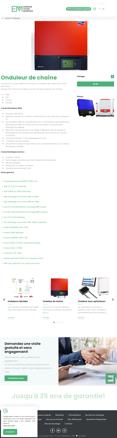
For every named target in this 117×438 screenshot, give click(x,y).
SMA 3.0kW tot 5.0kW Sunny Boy (16, 191)
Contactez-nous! (16, 378)
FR (103, 9)
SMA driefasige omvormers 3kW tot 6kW (20, 196)
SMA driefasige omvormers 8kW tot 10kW (20, 202)
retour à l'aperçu (11, 18)
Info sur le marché (54, 419)
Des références (74, 419)
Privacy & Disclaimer (62, 436)
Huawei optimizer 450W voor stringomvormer (22, 258)
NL (100, 9)
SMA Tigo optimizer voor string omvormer (21, 263)
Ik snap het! (10, 432)
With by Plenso (79, 436)
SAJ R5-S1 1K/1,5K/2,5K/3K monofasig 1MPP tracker (24, 207)
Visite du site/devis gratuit (78, 9)
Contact (68, 423)
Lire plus (11, 317)
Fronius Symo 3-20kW (12, 248)
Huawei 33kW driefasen (13, 232)
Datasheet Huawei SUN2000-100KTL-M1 (19, 181)
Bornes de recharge (94, 415)
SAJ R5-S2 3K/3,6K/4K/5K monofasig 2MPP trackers (24, 212)
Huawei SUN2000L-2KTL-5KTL (15, 227)
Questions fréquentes (96, 419)
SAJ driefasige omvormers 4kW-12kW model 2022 (24, 222)
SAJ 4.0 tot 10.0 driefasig (13, 217)
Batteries (59, 415)
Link (95, 84)
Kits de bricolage (52, 423)
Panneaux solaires (42, 415)
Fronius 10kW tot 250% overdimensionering (21, 243)
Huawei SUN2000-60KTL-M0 (15, 237)
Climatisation (74, 415)
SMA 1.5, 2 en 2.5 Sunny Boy (14, 186)
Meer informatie (9, 426)
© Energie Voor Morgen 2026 (42, 436)
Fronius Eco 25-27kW (11, 253)
